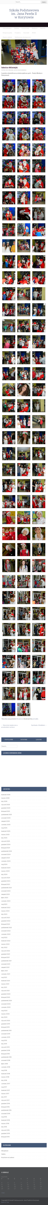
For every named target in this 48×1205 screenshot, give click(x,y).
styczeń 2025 (5, 841)
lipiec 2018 (4, 1064)
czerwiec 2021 (5, 974)
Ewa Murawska (22, 70)
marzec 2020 (5, 1014)
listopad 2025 (5, 811)
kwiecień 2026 (5, 795)
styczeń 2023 (5, 918)
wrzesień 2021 (5, 964)
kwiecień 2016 (5, 1120)
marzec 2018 (5, 1077)
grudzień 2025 (5, 808)
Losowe (39, 739)
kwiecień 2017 (5, 1090)
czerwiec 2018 (5, 1067)
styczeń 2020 (5, 1020)
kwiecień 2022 (5, 941)
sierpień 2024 (5, 858)
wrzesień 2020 (6, 1004)
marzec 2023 (5, 911)
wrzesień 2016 (5, 1113)
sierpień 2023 (5, 894)
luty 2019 (4, 1044)
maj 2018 (4, 1070)
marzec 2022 (5, 944)
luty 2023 (4, 914)
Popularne (9, 739)
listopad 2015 (5, 1137)
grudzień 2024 (5, 844)
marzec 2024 (5, 871)
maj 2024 (4, 864)
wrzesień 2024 (6, 854)
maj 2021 (4, 977)
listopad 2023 (5, 884)
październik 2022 (6, 927)
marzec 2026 (5, 798)
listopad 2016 (5, 1107)
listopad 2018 (5, 1054)
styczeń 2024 (5, 878)
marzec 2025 (5, 834)
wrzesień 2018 (5, 1060)
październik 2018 (6, 1057)
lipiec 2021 (4, 971)
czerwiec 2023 (5, 901)
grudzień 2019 (5, 1024)
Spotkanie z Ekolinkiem (39, 725)
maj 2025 (4, 828)
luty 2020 (4, 1017)
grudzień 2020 (5, 994)
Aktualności (19, 719)
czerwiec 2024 (5, 861)
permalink (35, 719)
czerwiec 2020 (5, 1007)
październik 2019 (6, 1030)
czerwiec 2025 (5, 825)
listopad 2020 (5, 997)
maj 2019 (4, 1040)
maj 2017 (4, 1087)
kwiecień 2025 (5, 831)
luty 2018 (4, 1080)
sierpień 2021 (5, 967)
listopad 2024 (5, 848)
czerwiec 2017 (5, 1084)
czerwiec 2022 (5, 934)
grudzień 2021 (5, 954)
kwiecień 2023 (5, 907)
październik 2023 (6, 888)
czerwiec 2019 (5, 1037)
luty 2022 (4, 947)
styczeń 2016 (5, 1130)
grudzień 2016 (5, 1103)
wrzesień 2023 (5, 891)
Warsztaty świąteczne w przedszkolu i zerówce (9, 726)
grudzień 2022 (5, 921)
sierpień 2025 (5, 821)
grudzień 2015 (5, 1133)
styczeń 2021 (5, 991)
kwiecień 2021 (5, 981)
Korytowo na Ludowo (7, 1157)
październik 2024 (6, 851)
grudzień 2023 (5, 881)
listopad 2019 (5, 1027)
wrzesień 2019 (5, 1034)
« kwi (2, 1193)
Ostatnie (23, 739)
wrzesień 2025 (5, 818)
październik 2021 (6, 961)
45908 (19, 753)
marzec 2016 (5, 1123)
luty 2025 (4, 838)
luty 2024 (4, 874)
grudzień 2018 (5, 1050)
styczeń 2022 (5, 951)
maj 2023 (4, 904)
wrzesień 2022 (6, 931)
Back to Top (5, 1202)
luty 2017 (4, 1097)
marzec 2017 (5, 1093)
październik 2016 (6, 1110)
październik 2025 (6, 814)
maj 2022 (4, 937)
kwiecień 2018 (5, 1074)
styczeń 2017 (5, 1100)
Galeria (3, 1154)
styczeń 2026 (5, 805)
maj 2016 (4, 1117)
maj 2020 (4, 1011)
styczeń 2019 (5, 1047)
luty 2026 (4, 801)
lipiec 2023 (4, 898)
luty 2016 (4, 1127)
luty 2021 (4, 987)
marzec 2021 (5, 984)
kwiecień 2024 (5, 868)
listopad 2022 (5, 924)
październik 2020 (6, 1000)
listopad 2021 (5, 957)
